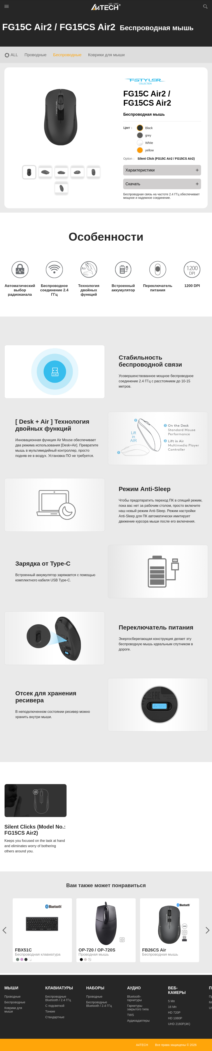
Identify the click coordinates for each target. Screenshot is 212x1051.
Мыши (11, 988)
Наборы (95, 988)
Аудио (134, 988)
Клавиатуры (59, 988)
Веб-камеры (177, 990)
